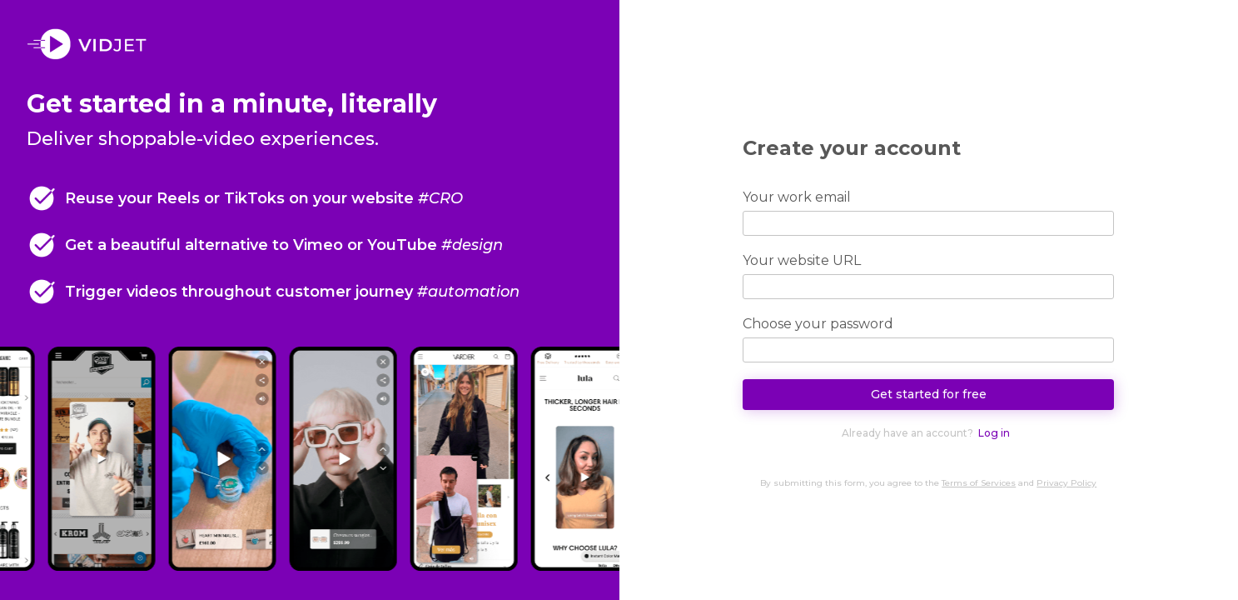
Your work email (797, 197)
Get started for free (929, 394)
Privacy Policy (1066, 483)
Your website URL (802, 260)
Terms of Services (979, 483)
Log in (994, 433)
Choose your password (818, 324)
